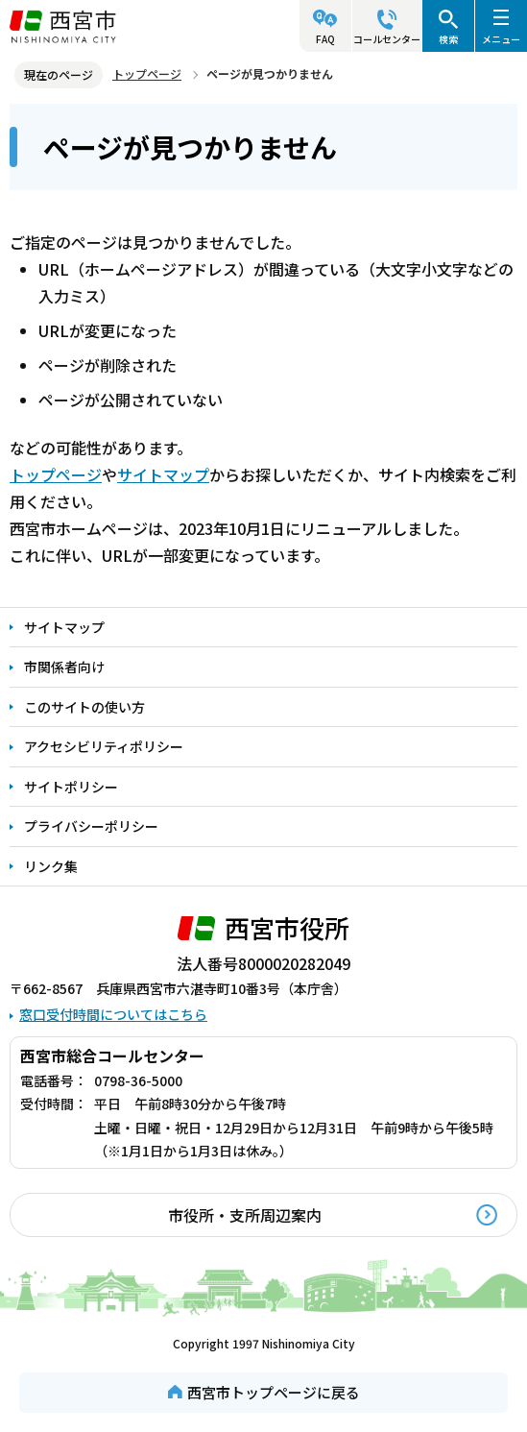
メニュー (501, 39)
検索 (448, 39)
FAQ (325, 39)
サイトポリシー (71, 786)
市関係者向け (64, 666)
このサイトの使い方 (84, 706)
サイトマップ (163, 474)
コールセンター (386, 39)
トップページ (146, 73)
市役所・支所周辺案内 (245, 1214)
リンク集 (51, 866)
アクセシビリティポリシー (103, 746)
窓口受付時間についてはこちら (113, 1014)
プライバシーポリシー (91, 826)
